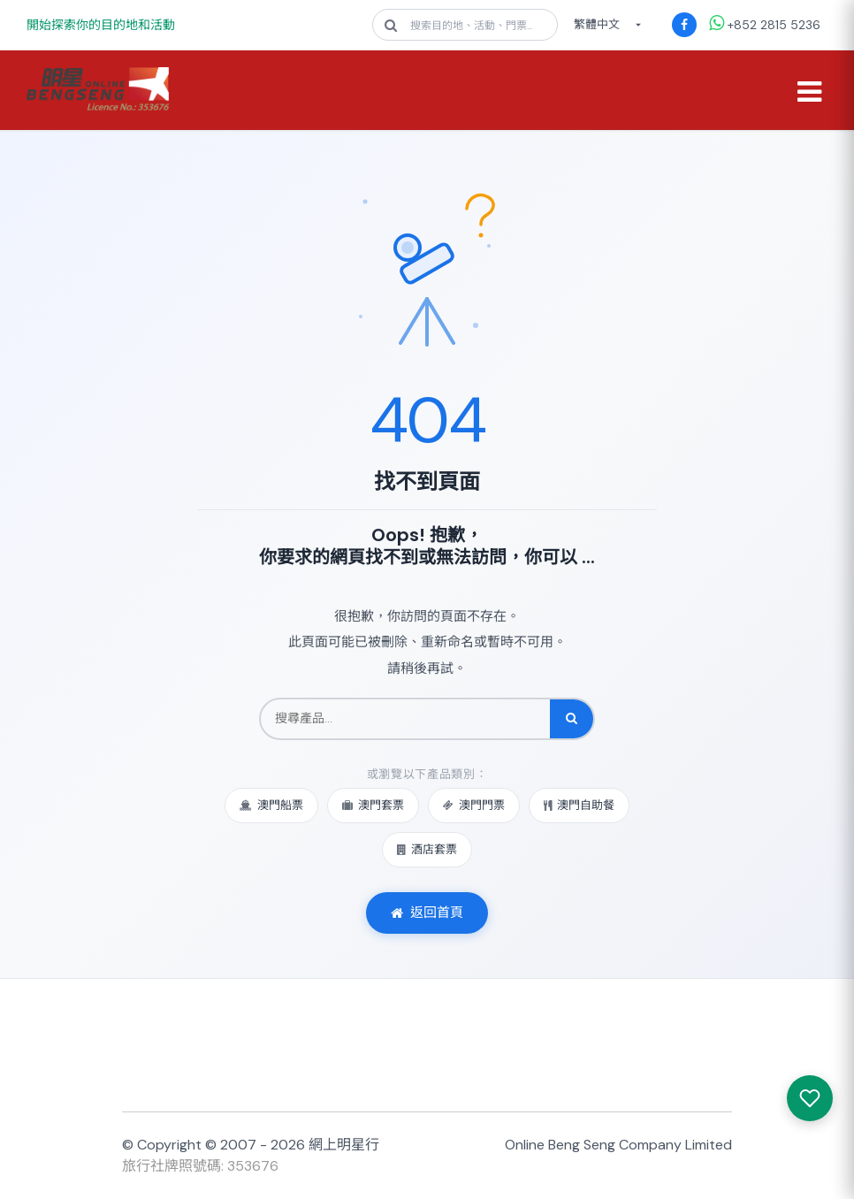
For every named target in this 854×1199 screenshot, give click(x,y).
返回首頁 (427, 912)
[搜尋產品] (405, 718)
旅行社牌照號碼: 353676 (200, 1166)
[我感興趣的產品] (810, 1098)
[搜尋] (571, 718)
